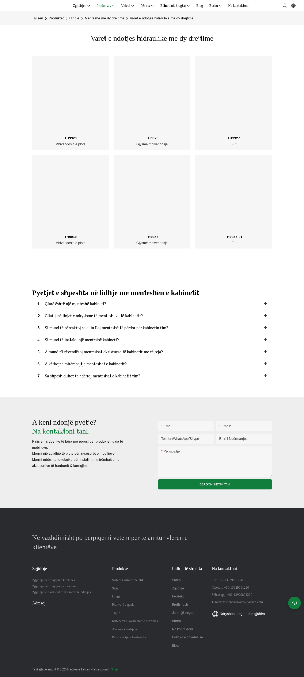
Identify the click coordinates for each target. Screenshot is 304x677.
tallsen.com (100, 669)
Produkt (178, 596)
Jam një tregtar (183, 613)
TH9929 (70, 138)
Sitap (114, 669)
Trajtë (116, 613)
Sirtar (116, 588)
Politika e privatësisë (187, 637)
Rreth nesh (180, 605)
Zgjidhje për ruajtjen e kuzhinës (53, 580)
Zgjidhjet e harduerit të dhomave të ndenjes (61, 592)
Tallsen (37, 18)
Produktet (56, 18)
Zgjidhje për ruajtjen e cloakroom (54, 586)
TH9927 (233, 138)
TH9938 (152, 237)
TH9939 (70, 237)
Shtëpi (177, 580)
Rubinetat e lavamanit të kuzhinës (135, 621)
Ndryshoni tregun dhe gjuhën (238, 614)
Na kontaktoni (182, 629)
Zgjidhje (178, 588)
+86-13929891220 (230, 580)
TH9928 (152, 138)
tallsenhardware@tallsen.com (243, 602)
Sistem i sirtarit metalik (128, 580)
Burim (177, 621)
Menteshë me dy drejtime (104, 18)
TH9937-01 (233, 237)
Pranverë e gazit (123, 604)
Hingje (74, 18)
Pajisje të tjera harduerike (129, 637)
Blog (175, 645)
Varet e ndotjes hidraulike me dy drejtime (162, 18)
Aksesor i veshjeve (125, 629)
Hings (116, 596)
